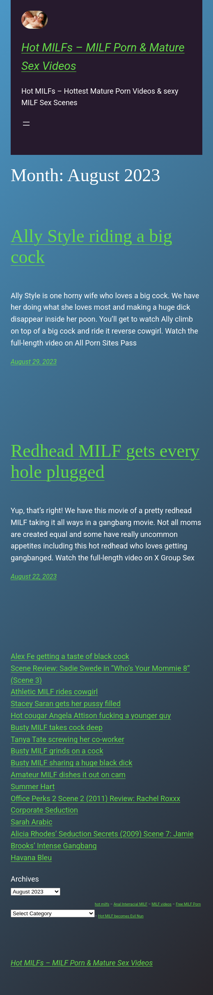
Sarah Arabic (32, 822)
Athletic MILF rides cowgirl (54, 691)
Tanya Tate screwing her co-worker (67, 739)
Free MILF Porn (188, 904)
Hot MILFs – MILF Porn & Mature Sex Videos (82, 962)
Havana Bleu (31, 857)
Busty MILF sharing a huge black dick (72, 762)
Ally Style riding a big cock (91, 246)
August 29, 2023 (34, 362)
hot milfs (102, 904)
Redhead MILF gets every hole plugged (105, 461)
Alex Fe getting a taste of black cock (70, 656)
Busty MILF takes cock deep (57, 727)
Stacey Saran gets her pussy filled (66, 703)
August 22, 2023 (34, 576)
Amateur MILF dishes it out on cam (68, 774)
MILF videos (161, 904)
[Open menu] (26, 124)
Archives (25, 879)
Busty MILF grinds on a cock (57, 750)
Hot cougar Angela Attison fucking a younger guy (91, 715)
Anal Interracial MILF (130, 904)
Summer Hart (33, 786)
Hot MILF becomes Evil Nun (121, 916)
